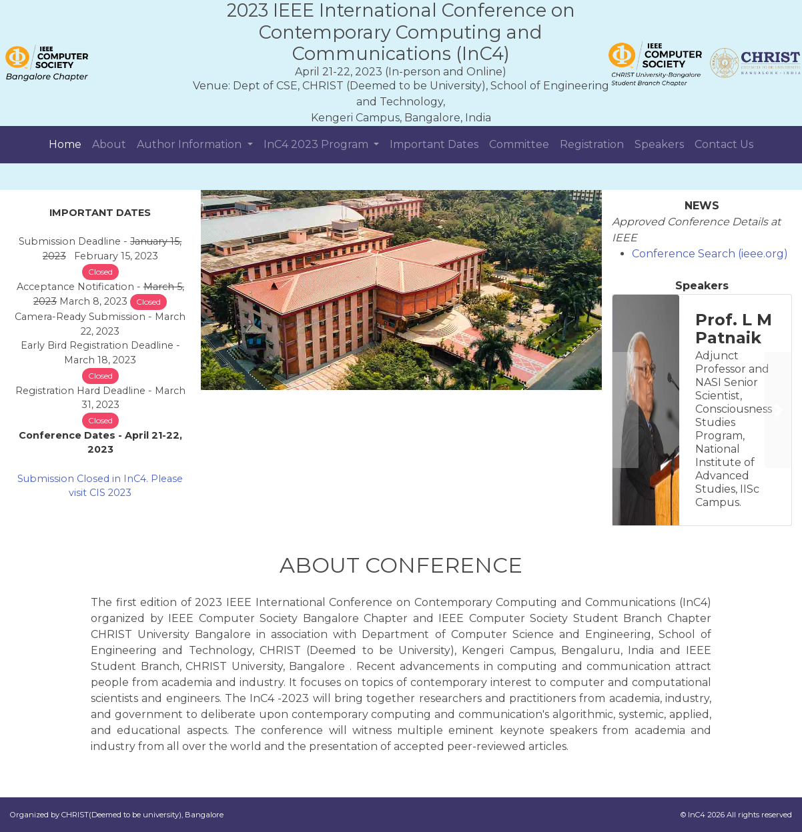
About (109, 144)
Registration (592, 144)
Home (65, 144)
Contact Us (724, 144)
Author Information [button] (190, 144)
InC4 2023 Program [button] (317, 144)
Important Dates (434, 144)
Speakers (659, 144)
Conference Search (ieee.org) (710, 253)
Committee (519, 144)
